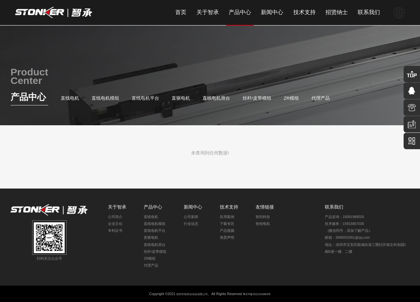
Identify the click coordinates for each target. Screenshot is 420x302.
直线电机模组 (105, 98)
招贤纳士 (337, 12)
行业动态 (191, 224)
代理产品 (320, 98)
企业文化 (115, 224)
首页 (180, 12)
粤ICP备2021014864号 (263, 294)
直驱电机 (181, 98)
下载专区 (227, 224)
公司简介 (115, 217)
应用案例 (227, 217)
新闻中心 (272, 12)
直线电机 (70, 98)
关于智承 (208, 12)
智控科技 (263, 217)
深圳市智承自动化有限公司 (188, 294)
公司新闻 (191, 217)
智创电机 (263, 224)
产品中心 (240, 12)
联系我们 (369, 12)
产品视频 (227, 230)
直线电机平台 (145, 98)
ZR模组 (291, 98)
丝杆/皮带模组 (256, 98)
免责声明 (227, 237)
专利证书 (115, 230)
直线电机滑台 (216, 98)
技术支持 (304, 12)
